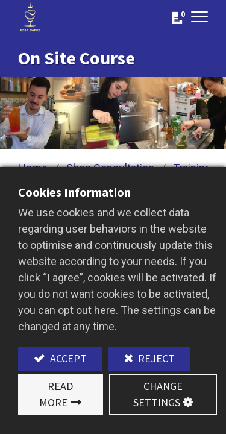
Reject (155, 358)
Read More (56, 394)
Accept (67, 358)
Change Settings (158, 394)
